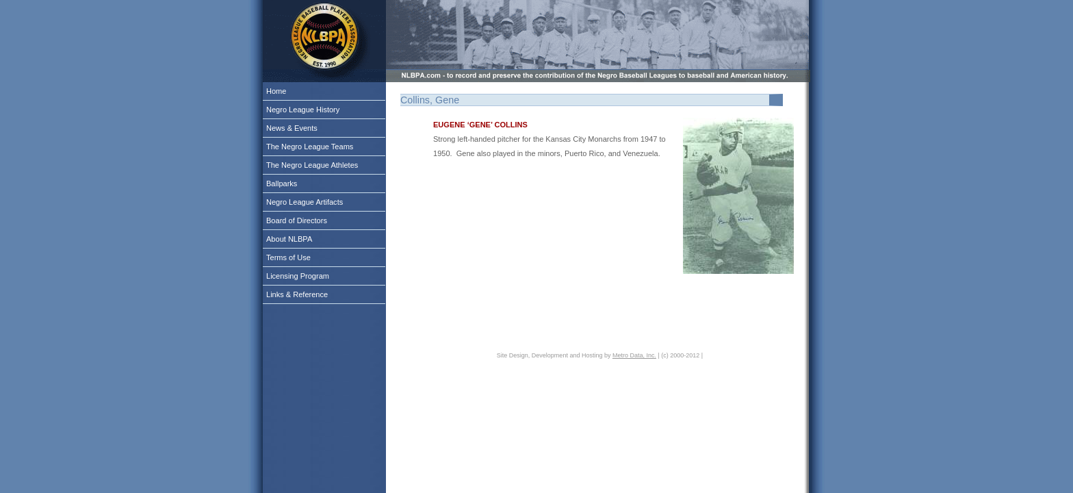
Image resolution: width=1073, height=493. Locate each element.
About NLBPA (289, 239)
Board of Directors (296, 220)
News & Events (292, 128)
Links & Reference (297, 294)
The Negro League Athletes (312, 165)
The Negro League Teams (309, 146)
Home (276, 91)
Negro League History (302, 109)
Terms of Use (288, 257)
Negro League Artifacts (304, 202)
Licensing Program (297, 276)
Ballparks (281, 183)
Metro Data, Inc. (634, 355)
